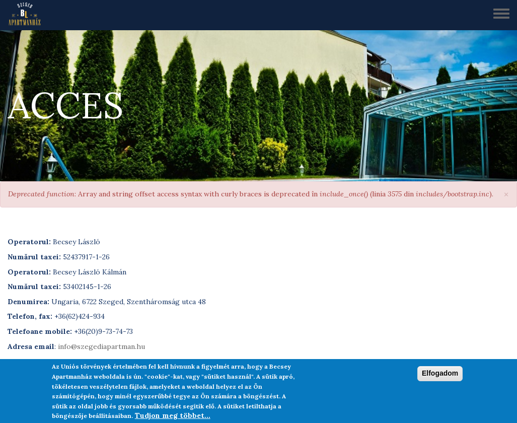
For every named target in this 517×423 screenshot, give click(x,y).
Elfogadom (440, 376)
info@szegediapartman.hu (101, 346)
